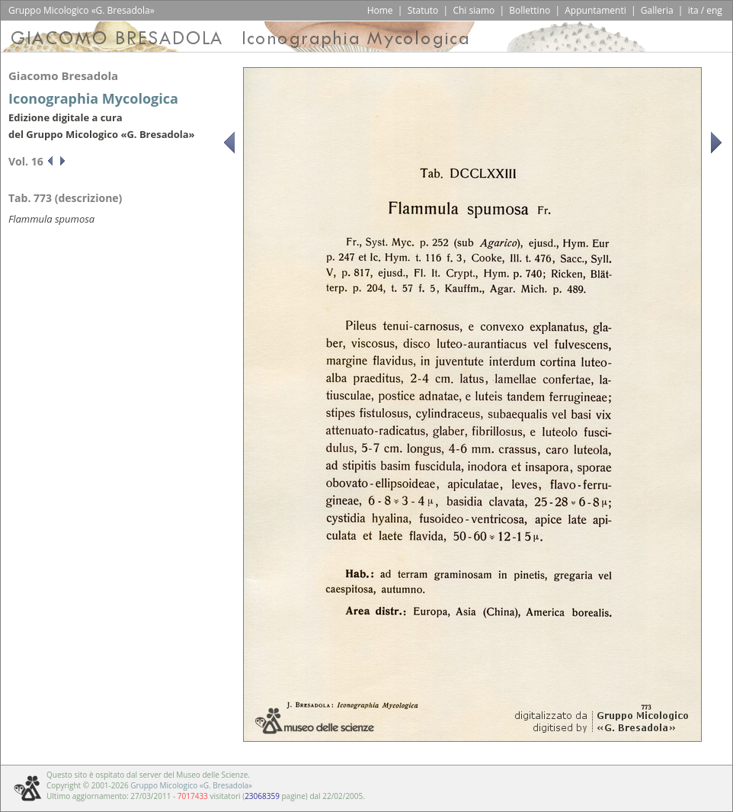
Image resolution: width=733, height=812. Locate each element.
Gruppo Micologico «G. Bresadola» (191, 785)
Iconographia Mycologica (93, 98)
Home (380, 10)
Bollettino (529, 10)
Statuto (423, 10)
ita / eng (705, 10)
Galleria (657, 10)
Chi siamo (473, 10)
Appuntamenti (595, 10)
